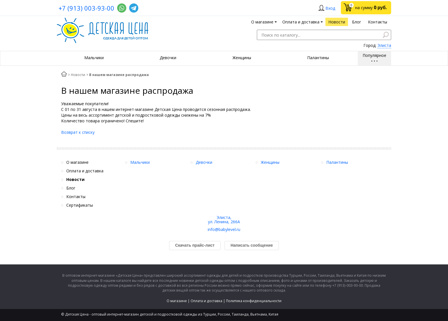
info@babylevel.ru (224, 229)
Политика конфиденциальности (253, 300)
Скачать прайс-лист (195, 245)
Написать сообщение (252, 245)
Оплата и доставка (206, 300)
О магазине (177, 300)
